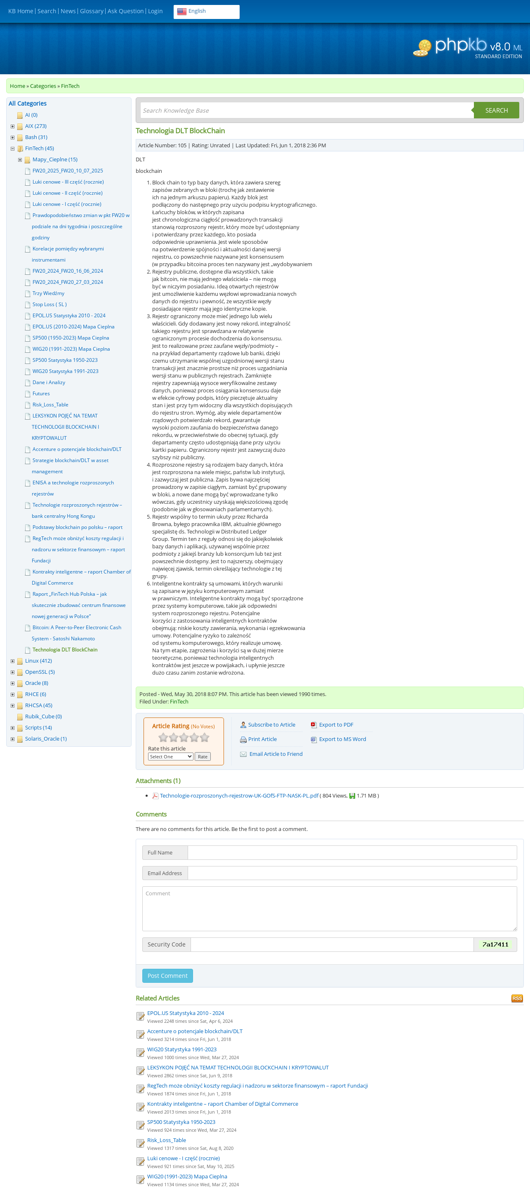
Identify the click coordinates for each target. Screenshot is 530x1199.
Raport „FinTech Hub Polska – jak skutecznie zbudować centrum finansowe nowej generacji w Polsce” (79, 605)
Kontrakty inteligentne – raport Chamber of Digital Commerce (222, 1103)
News (68, 11)
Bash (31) (36, 137)
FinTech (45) (39, 148)
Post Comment (168, 975)
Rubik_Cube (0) (43, 716)
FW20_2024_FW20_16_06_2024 (68, 270)
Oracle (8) (36, 683)
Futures (41, 393)
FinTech (70, 86)
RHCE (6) (35, 694)
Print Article (258, 739)
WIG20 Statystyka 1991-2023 (66, 371)
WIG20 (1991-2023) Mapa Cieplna (71, 348)
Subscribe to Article (267, 725)
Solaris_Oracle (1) (46, 738)
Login (155, 11)
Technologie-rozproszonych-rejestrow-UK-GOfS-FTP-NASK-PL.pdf (239, 795)
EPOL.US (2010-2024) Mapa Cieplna (74, 326)
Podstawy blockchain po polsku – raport (77, 527)
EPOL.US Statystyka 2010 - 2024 (69, 315)
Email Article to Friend (271, 754)
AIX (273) (36, 126)
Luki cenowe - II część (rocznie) (68, 192)
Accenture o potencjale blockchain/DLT (77, 449)
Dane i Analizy (49, 382)
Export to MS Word (338, 739)
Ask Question (126, 11)
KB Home (20, 11)
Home (17, 86)
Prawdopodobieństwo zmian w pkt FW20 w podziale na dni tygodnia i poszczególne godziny (81, 226)
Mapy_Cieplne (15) (55, 159)
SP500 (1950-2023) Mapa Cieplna (71, 337)
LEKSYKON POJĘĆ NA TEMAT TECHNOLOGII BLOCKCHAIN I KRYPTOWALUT (65, 426)
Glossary (92, 11)
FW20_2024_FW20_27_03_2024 (68, 282)
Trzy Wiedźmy (48, 293)
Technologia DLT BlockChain (65, 649)
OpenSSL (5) (40, 671)
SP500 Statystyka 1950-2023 (65, 359)
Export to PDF (332, 725)
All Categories (28, 103)
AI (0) (31, 114)
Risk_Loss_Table (50, 404)
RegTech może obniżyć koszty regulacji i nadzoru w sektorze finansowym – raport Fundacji (78, 549)
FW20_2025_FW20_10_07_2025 (68, 170)
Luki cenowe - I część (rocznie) (67, 204)
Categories (43, 86)
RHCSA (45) (38, 705)
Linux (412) (38, 660)
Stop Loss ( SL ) (50, 304)
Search (47, 11)
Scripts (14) (38, 727)
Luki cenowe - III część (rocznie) (68, 181)
